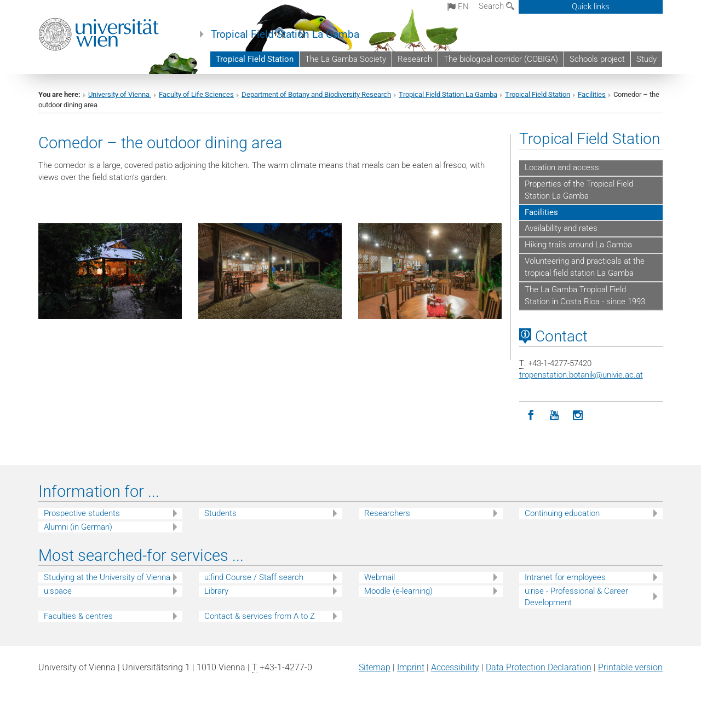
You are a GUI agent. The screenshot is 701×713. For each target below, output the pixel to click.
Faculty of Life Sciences (196, 94)
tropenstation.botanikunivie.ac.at (581, 375)
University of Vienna (119, 94)
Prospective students (82, 513)
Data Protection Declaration (538, 667)
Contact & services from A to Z (259, 616)
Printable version (630, 667)
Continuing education (562, 513)
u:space (58, 591)
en (458, 6)
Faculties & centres (78, 616)
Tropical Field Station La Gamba (285, 34)
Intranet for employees (565, 577)
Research (415, 59)
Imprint (410, 667)
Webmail (379, 577)
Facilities (592, 94)
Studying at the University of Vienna (107, 577)
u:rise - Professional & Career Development (576, 596)
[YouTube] (554, 415)
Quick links (591, 6)
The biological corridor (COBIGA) (501, 59)
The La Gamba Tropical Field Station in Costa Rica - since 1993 (585, 295)
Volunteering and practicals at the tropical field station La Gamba (585, 267)
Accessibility (455, 667)
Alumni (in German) (78, 527)
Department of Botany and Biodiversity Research (316, 94)
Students (220, 513)
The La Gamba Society (345, 59)
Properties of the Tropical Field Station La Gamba (579, 190)
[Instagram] (578, 415)
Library (216, 591)
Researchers (387, 513)
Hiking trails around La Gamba (578, 245)
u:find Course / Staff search (253, 577)
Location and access (562, 167)
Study (646, 59)
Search (496, 6)
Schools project (597, 59)
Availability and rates (561, 228)
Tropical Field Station (255, 59)
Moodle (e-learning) (398, 591)
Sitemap (374, 667)
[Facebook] (531, 415)
